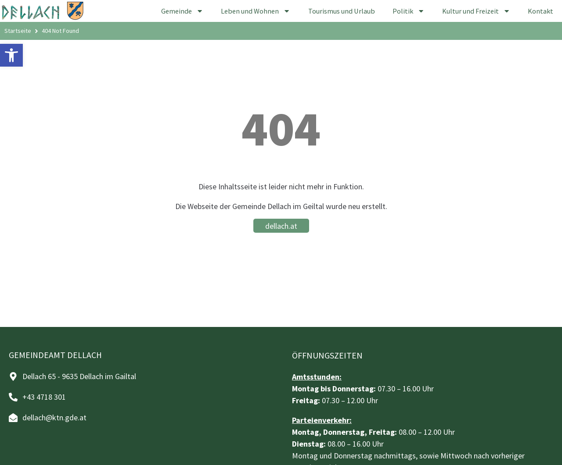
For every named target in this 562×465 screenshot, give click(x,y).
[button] (11, 55)
